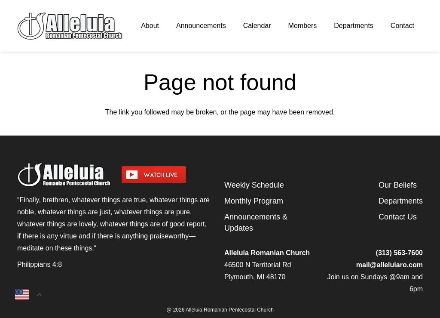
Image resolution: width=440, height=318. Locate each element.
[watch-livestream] (169, 174)
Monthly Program (253, 201)
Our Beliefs (398, 185)
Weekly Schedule (254, 185)
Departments (401, 201)
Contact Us (398, 217)
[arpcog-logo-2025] (70, 26)
